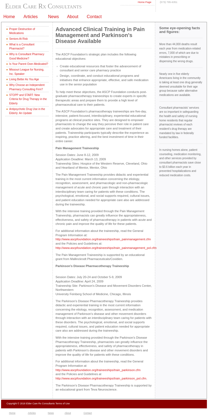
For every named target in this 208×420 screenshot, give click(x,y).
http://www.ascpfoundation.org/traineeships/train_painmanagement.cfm (103, 239)
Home (12, 413)
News (51, 413)
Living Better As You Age (24, 79)
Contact (94, 16)
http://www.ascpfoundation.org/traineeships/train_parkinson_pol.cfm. (101, 378)
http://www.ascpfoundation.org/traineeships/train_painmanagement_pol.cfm (106, 247)
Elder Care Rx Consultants (43, 6)
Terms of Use (63, 403)
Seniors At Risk (18, 38)
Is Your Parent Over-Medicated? (28, 63)
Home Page (144, 2)
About (68, 413)
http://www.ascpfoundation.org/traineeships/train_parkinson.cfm (98, 370)
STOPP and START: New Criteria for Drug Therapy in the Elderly (28, 99)
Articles (32, 413)
